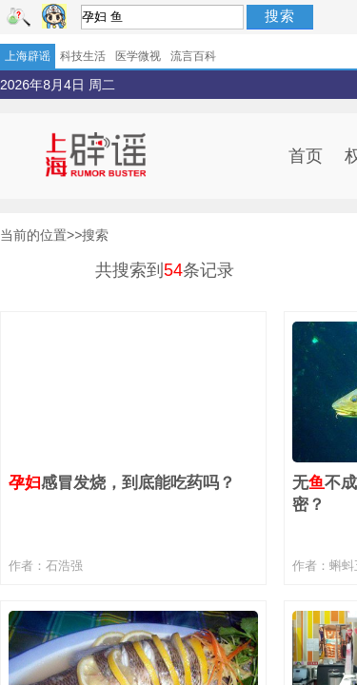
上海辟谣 (27, 56)
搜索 (280, 16)
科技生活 (83, 56)
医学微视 (138, 56)
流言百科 (193, 56)
